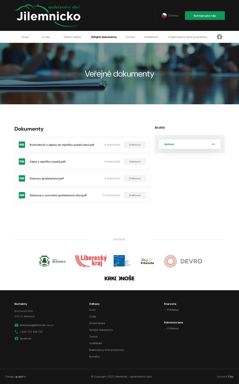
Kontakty (94, 356)
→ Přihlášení (171, 310)
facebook (22, 338)
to (20, 376)
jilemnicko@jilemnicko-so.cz (34, 325)
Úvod (24, 37)
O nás (46, 37)
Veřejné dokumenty (104, 37)
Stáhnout (135, 144)
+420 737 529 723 (28, 332)
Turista (130, 37)
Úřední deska (72, 37)
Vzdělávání (151, 37)
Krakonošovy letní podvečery (188, 37)
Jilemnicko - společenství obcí (133, 376)
